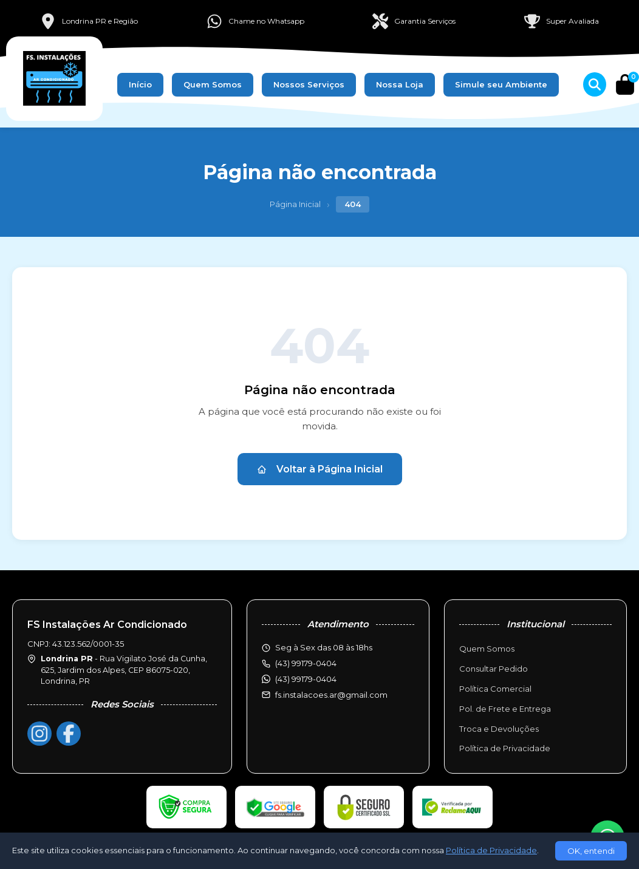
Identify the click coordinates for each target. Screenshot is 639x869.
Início (140, 84)
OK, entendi (591, 851)
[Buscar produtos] (594, 84)
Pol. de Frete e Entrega (505, 709)
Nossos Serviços (308, 84)
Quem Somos (212, 84)
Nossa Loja (399, 84)
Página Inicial (295, 204)
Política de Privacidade (504, 748)
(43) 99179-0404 (306, 679)
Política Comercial (495, 688)
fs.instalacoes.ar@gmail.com (331, 695)
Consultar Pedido (493, 668)
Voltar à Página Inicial (320, 469)
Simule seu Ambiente (501, 84)
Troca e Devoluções (499, 729)
